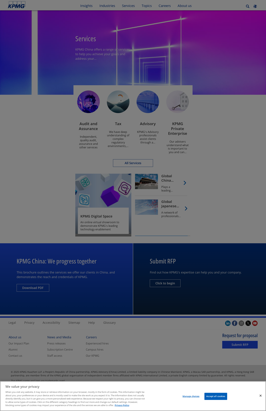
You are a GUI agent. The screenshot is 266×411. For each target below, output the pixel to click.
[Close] (260, 397)
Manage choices (191, 397)
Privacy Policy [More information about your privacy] (122, 406)
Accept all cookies (215, 397)
